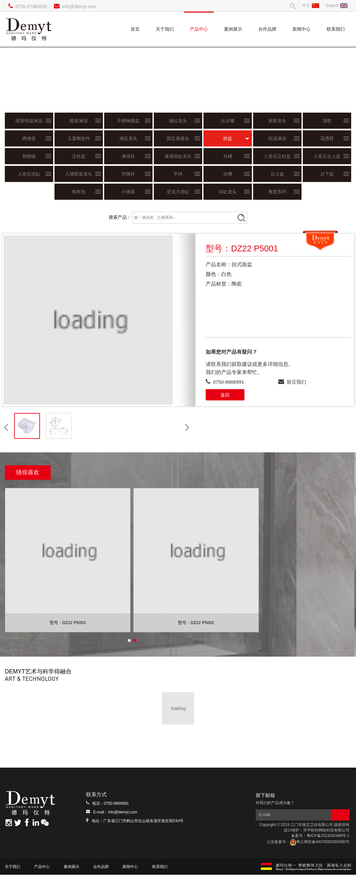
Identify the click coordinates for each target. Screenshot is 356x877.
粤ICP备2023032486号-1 (328, 838)
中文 (310, 5)
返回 (225, 395)
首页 (135, 22)
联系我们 (336, 22)
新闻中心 (301, 22)
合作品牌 (267, 22)
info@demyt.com (79, 6)
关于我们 (165, 22)
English (337, 5)
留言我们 (296, 382)
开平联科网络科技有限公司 (326, 832)
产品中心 (199, 22)
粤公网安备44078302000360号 (320, 844)
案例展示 (233, 22)
